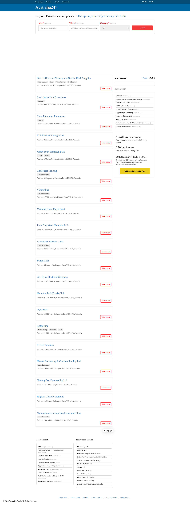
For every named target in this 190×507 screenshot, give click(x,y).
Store (51, 82)
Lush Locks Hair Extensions (51, 97)
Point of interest (60, 82)
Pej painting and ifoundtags (129, 113)
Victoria (121, 16)
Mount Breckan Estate (84, 470)
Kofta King (42, 325)
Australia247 (46, 7)
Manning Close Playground (51, 208)
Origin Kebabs (81, 450)
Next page (108, 431)
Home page (39, 2)
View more (106, 88)
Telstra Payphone (126, 119)
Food (60, 330)
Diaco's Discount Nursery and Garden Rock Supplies (64, 78)
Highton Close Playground (50, 396)
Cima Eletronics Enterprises (51, 116)
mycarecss (42, 309)
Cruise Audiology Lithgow (127, 109)
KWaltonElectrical (125, 106)
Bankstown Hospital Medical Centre (88, 453)
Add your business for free (134, 171)
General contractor (43, 174)
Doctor (40, 155)
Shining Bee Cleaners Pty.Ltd (52, 380)
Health (47, 155)
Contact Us (65, 2)
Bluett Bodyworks (83, 447)
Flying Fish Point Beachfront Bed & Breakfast (92, 457)
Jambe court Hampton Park (51, 151)
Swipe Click (43, 260)
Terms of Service (111, 497)
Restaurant (53, 330)
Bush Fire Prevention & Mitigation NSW (133, 123)
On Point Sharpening (83, 474)
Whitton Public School (84, 464)
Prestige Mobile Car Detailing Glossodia (133, 99)
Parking (40, 120)
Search (142, 28)
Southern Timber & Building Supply (88, 460)
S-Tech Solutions (45, 344)
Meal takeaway (42, 330)
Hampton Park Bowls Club (50, 293)
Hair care (41, 101)
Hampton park (87, 16)
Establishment (72, 82)
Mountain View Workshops (85, 481)
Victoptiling (43, 189)
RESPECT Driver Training (85, 477)
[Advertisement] (95, 56)
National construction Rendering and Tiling (59, 412)
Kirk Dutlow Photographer (50, 135)
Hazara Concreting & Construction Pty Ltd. (59, 361)
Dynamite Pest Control (127, 102)
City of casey (106, 16)
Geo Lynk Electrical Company (52, 276)
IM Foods (123, 96)
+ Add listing (75, 497)
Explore (48, 2)
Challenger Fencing (47, 170)
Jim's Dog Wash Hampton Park (53, 225)
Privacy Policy (96, 497)
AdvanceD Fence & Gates (50, 241)
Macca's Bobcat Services (128, 116)
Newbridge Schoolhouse (128, 126)
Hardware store (42, 82)
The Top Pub (81, 467)
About (57, 2)
